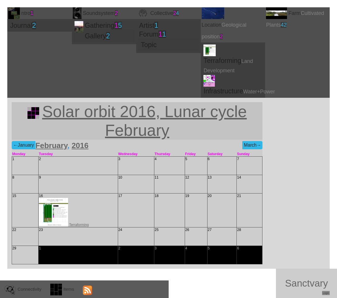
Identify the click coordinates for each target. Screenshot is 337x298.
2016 (80, 145)
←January (23, 145)
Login (326, 293)
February (51, 145)
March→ (252, 145)
